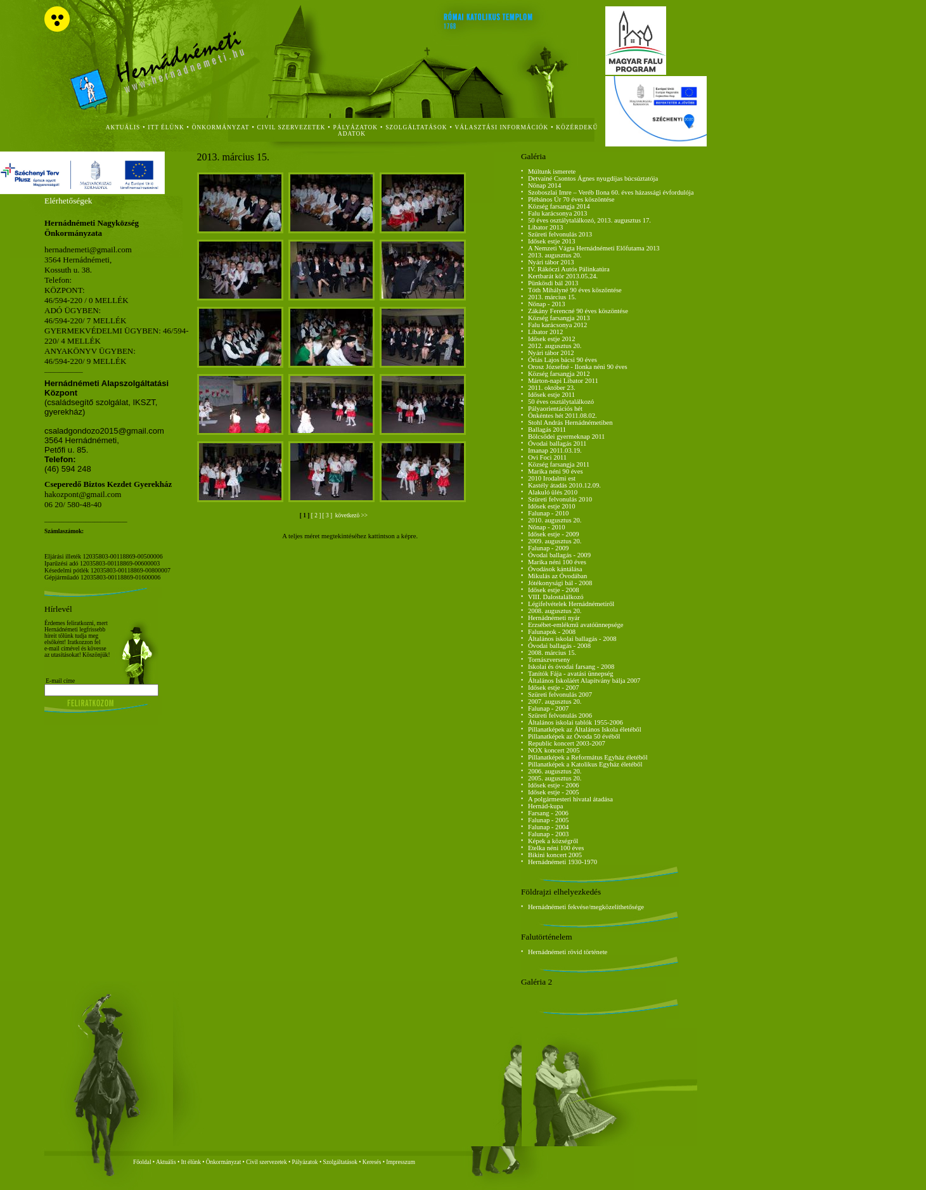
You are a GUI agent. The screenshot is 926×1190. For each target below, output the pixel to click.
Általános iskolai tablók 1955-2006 (575, 722)
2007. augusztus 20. (555, 701)
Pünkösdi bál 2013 (553, 283)
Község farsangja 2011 (558, 464)
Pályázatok (355, 127)
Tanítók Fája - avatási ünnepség (571, 673)
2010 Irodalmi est (552, 478)
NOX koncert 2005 (554, 750)
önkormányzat (221, 127)
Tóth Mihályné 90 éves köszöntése (575, 290)
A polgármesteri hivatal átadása (570, 799)
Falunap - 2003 (548, 834)
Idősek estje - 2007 (553, 687)
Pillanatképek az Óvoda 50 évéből (574, 736)
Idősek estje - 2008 (553, 589)
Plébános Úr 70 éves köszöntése (571, 199)
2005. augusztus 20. (555, 778)
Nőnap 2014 (544, 185)
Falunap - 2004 (548, 827)
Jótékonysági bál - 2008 (560, 582)
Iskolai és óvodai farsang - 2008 (571, 666)
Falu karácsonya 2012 (558, 324)
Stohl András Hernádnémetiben (570, 422)
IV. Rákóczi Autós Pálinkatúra (569, 269)
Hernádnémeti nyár (554, 617)
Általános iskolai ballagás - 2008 (572, 638)
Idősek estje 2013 (552, 241)
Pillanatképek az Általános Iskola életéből (584, 729)
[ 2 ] (317, 515)
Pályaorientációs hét (555, 408)
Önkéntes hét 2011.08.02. (562, 415)
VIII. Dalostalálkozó (556, 596)
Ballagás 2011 (547, 429)
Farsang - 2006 (548, 813)
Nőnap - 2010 (546, 527)
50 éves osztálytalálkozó (561, 401)
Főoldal (142, 1162)
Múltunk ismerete (552, 171)
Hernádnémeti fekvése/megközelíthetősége (586, 906)
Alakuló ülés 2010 (552, 492)
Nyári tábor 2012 (551, 352)
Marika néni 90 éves (555, 471)
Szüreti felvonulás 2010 (560, 499)
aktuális (123, 127)
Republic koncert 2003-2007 (566, 743)
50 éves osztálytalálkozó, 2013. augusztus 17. (589, 220)
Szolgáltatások (340, 1162)
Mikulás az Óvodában (558, 575)
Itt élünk (191, 1162)
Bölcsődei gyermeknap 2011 (566, 436)
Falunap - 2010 (548, 513)
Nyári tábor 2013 (551, 262)
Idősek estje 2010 (552, 506)
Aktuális (166, 1162)
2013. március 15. (552, 297)
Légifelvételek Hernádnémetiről (571, 603)
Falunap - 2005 (548, 820)
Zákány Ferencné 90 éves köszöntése (578, 310)
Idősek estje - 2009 (553, 534)
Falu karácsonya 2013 (558, 213)
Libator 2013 (545, 227)
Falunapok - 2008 (552, 631)
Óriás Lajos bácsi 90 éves (562, 359)
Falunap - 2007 (548, 708)
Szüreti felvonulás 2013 (560, 234)
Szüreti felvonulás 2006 (560, 715)
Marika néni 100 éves (557, 562)
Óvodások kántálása (555, 569)
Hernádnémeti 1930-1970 (562, 861)
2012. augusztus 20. (555, 345)
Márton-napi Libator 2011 (563, 380)
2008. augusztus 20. (555, 610)
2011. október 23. (552, 387)
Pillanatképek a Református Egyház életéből (588, 757)
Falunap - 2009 (548, 548)
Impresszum (400, 1162)
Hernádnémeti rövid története (567, 951)
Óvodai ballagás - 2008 (559, 645)
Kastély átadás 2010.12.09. (564, 485)
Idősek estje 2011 (551, 394)
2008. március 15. (552, 652)
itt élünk (166, 127)
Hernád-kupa (545, 806)
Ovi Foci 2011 (547, 457)
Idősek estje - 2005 (553, 792)
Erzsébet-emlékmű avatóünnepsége (576, 624)
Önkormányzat (223, 1162)
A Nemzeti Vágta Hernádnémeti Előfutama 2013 (594, 248)
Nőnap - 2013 (546, 304)
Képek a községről (553, 841)
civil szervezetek (291, 127)
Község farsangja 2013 (559, 317)
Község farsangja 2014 (559, 206)
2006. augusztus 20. (555, 771)
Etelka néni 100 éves (556, 847)
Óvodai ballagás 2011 (557, 443)
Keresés (372, 1162)
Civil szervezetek (266, 1162)
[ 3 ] (328, 515)
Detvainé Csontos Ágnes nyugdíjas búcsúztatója (593, 178)
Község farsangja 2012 (559, 373)
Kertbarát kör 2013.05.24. (563, 276)
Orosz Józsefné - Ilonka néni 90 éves (577, 366)
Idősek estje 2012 (552, 338)
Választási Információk (502, 127)
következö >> (350, 515)
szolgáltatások (416, 127)
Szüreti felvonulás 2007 (560, 694)
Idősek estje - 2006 (553, 785)
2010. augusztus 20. (555, 520)
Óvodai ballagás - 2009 (559, 555)
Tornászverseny (549, 659)
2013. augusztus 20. (555, 255)
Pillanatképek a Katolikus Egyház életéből (585, 764)
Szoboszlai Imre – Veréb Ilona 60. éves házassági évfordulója (611, 192)
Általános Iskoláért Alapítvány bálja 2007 (584, 680)
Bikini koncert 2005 (555, 854)
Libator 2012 (545, 331)
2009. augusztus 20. (555, 541)
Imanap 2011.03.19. (555, 450)
